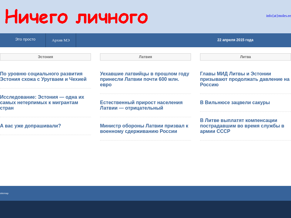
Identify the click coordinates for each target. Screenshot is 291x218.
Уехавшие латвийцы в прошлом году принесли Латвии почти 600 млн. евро (144, 79)
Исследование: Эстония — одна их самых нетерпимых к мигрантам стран (42, 102)
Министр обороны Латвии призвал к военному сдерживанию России (144, 128)
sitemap (4, 193)
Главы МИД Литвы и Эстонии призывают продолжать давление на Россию (244, 79)
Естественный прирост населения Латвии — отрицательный (141, 105)
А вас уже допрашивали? (30, 125)
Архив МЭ (61, 40)
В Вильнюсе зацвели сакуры (235, 102)
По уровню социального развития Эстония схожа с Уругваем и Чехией (43, 76)
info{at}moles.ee (278, 16)
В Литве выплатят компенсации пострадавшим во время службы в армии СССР (242, 126)
